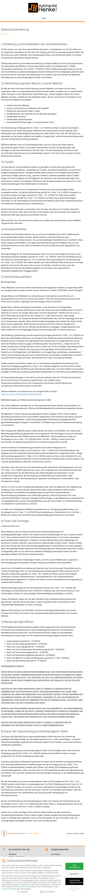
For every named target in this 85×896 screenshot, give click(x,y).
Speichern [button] (74, 873)
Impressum (74, 890)
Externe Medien (47, 891)
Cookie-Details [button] (74, 887)
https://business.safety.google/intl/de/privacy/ (21, 394)
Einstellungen (7, 888)
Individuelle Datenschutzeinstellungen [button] (76, 880)
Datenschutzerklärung (20, 886)
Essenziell (22, 891)
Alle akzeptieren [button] (74, 865)
